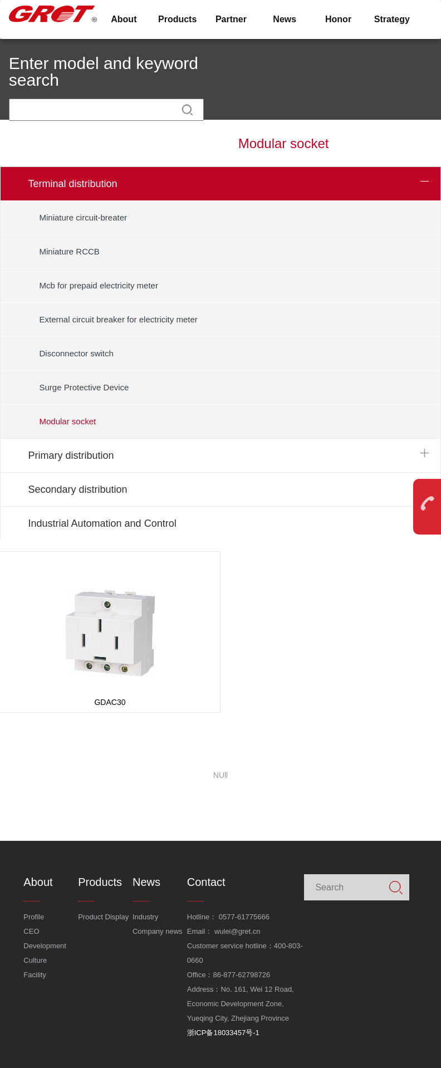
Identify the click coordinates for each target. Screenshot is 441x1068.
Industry (145, 917)
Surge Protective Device (84, 387)
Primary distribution (71, 455)
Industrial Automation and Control (102, 523)
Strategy (392, 19)
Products (177, 19)
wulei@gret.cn (237, 931)
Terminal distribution (72, 183)
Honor (338, 19)
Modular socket (68, 421)
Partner (231, 19)
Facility (34, 975)
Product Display (103, 917)
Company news (158, 931)
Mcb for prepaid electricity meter (99, 285)
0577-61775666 (244, 917)
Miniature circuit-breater (84, 217)
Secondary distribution (78, 489)
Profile (33, 917)
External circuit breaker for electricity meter (119, 319)
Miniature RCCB (70, 251)
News (284, 19)
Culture (35, 960)
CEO (31, 931)
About (123, 19)
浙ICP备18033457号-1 (223, 1032)
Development (44, 946)
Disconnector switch (77, 353)
